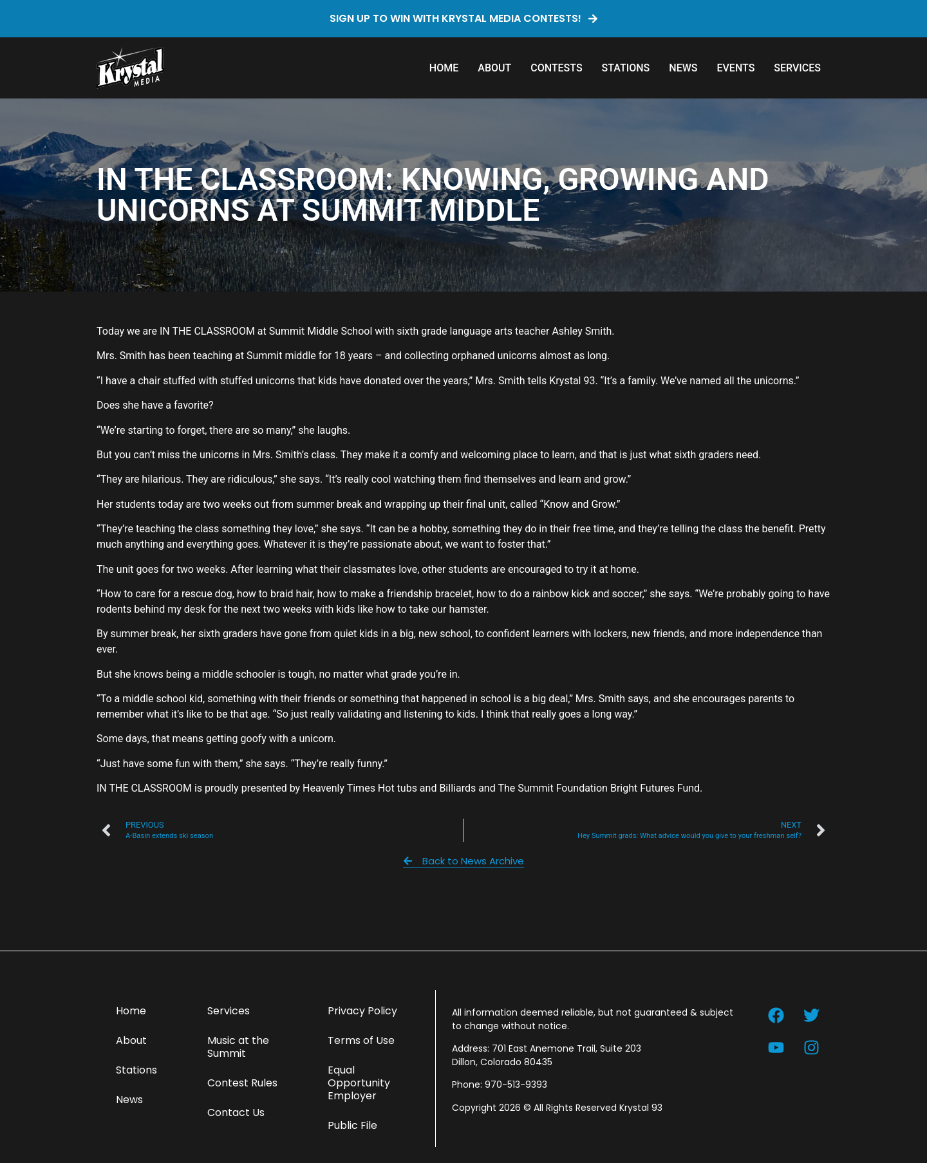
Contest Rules (242, 1082)
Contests (556, 68)
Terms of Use (361, 1040)
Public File (352, 1125)
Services (797, 68)
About (494, 68)
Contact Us (236, 1112)
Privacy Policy (362, 1010)
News (683, 68)
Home (443, 68)
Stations (626, 68)
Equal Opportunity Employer (359, 1083)
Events (735, 68)
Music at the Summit (238, 1047)
